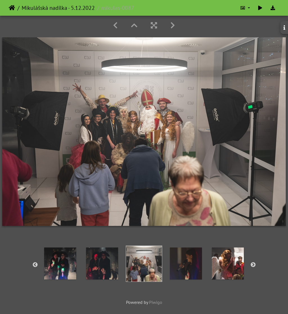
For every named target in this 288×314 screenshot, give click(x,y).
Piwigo (155, 302)
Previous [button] (35, 265)
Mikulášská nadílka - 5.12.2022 (58, 8)
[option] (60, 263)
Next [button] (253, 265)
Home (12, 8)
